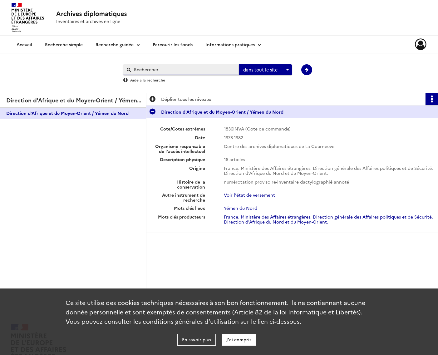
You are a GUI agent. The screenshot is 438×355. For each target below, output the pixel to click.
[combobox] (265, 70)
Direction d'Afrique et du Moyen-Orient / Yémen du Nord (67, 113)
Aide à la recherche (147, 79)
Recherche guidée (115, 44)
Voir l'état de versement (249, 195)
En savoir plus (196, 339)
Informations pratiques (230, 44)
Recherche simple (64, 44)
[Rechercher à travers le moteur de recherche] (184, 69)
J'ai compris (238, 339)
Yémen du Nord (240, 208)
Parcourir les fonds (173, 44)
